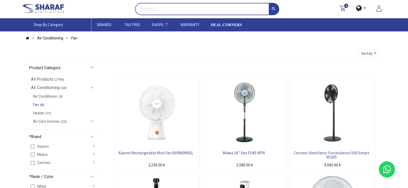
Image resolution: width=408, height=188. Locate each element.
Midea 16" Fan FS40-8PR (244, 153)
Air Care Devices (46, 121)
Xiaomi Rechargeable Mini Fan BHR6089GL (155, 153)
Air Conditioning (45, 87)
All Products (42, 79)
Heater (38, 113)
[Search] (274, 9)
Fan (36, 105)
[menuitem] (132, 24)
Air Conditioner (45, 96)
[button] (368, 53)
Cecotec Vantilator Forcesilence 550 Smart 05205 (331, 155)
